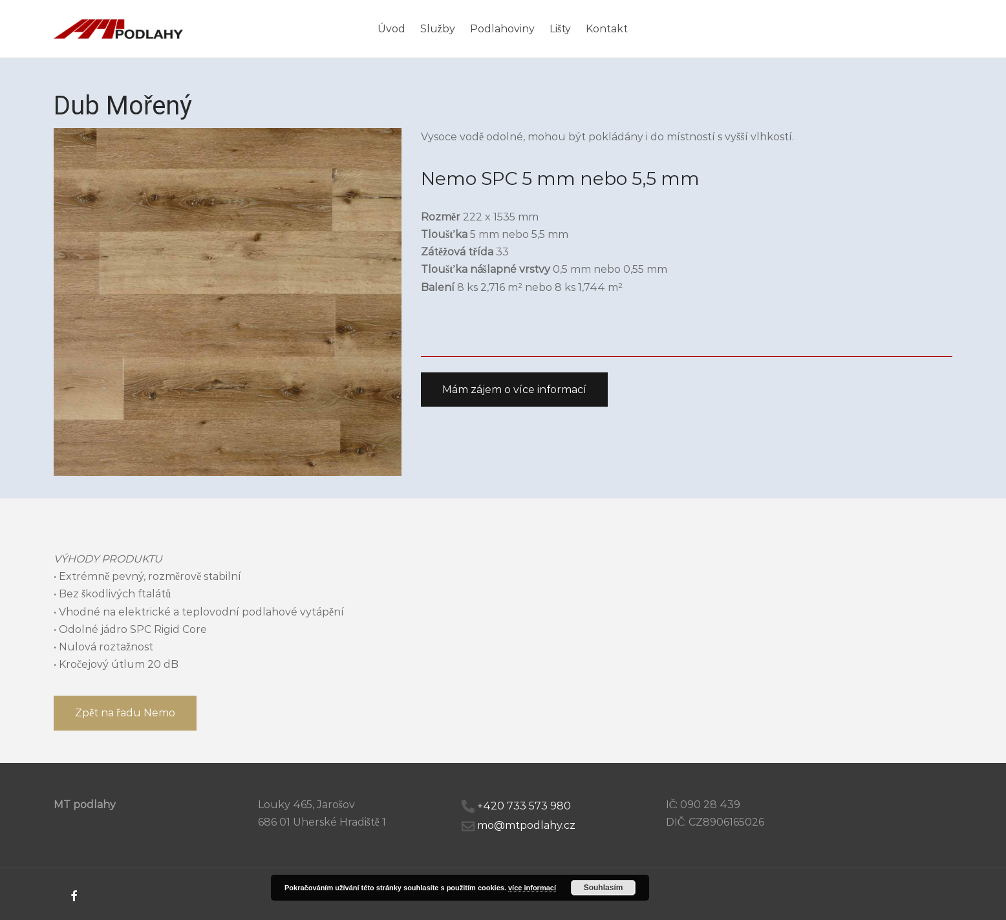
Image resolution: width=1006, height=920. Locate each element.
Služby (437, 29)
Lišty (560, 29)
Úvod (391, 29)
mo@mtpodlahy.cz (526, 825)
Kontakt (607, 29)
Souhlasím (603, 887)
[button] (514, 389)
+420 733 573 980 (524, 806)
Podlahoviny (502, 29)
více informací (532, 888)
